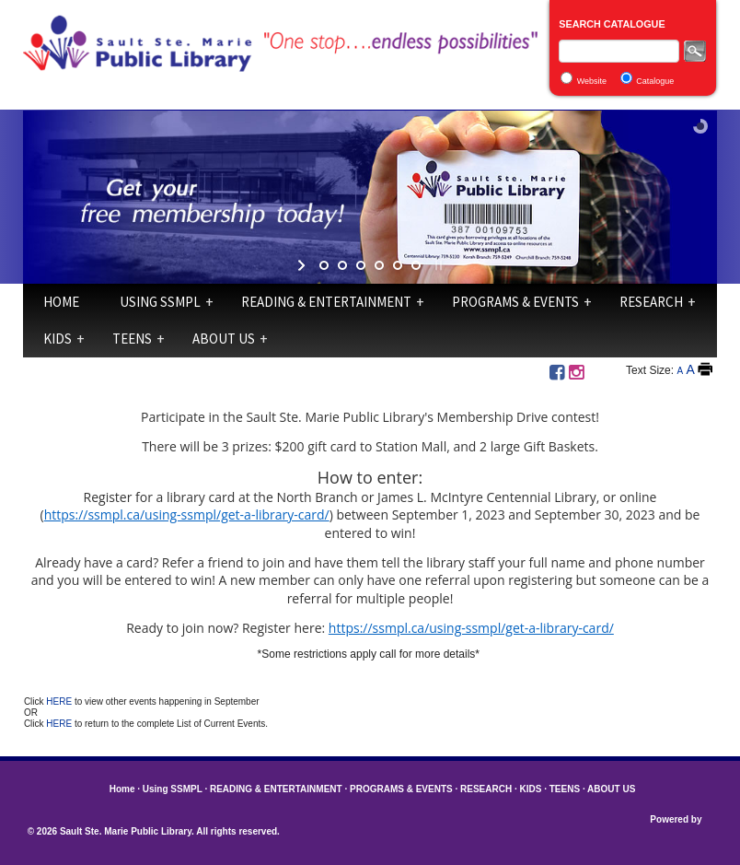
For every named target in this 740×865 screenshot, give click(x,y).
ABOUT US (223, 338)
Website (592, 81)
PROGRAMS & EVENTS (515, 301)
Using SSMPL (160, 301)
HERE (60, 701)
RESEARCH (651, 301)
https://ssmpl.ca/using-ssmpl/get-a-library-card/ (187, 514)
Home (61, 301)
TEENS (132, 338)
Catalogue (655, 81)
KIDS (57, 338)
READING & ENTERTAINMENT (326, 301)
